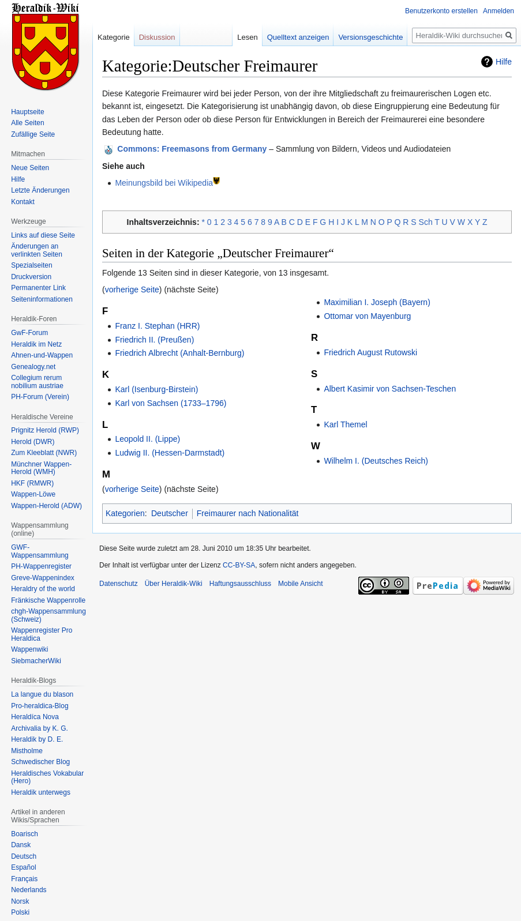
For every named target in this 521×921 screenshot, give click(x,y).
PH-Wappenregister (41, 566)
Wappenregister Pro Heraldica (41, 634)
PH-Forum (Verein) (40, 397)
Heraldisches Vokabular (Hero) (47, 777)
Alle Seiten (27, 123)
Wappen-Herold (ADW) (46, 506)
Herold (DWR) (32, 442)
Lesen (247, 37)
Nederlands (28, 890)
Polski (20, 912)
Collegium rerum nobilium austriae (37, 382)
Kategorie (114, 37)
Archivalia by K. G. (39, 728)
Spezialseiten (31, 265)
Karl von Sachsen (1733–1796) (170, 403)
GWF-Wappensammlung (40, 551)
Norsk (20, 901)
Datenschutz (118, 584)
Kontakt (23, 202)
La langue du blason (42, 694)
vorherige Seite (132, 289)
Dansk (21, 845)
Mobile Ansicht (300, 584)
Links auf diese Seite (43, 235)
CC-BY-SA (239, 565)
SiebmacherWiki (36, 661)
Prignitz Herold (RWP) (45, 430)
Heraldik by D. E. (37, 739)
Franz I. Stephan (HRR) (157, 325)
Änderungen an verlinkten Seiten (36, 250)
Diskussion (157, 37)
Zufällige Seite (33, 134)
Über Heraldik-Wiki (174, 584)
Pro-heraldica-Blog (39, 706)
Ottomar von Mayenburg (367, 316)
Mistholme (27, 751)
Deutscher (169, 513)
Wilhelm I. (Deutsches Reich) (376, 460)
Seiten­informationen (42, 299)
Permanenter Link (38, 288)
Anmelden (498, 11)
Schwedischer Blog (40, 762)
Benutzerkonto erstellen (441, 11)
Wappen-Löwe (33, 494)
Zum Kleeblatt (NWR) (44, 453)
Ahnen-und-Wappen (42, 355)
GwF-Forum (29, 333)
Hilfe (504, 61)
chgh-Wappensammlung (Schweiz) (48, 615)
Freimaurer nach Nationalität (248, 513)
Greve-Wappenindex (42, 578)
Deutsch (23, 856)
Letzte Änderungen (40, 190)
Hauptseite (27, 112)
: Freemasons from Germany (192, 148)
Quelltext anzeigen (298, 37)
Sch (426, 222)
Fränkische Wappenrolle (48, 600)
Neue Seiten (30, 168)
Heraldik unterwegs (40, 792)
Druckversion (31, 277)
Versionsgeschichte (370, 37)
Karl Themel (345, 424)
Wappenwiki (29, 649)
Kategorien (125, 513)
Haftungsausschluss (240, 584)
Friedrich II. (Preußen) (154, 339)
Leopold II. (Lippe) (147, 438)
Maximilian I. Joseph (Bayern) (377, 302)
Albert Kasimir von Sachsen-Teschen (390, 388)
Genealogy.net (33, 367)
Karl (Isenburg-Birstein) (156, 389)
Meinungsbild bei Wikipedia (164, 182)
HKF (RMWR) (32, 483)
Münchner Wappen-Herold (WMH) (41, 468)
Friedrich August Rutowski (370, 352)
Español (23, 867)
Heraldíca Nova (35, 717)
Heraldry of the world (43, 589)
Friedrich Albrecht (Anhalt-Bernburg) (179, 353)
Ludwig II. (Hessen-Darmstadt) (169, 452)
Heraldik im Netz (36, 344)
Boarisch (24, 834)
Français (24, 879)
